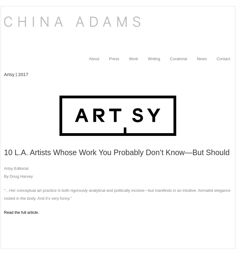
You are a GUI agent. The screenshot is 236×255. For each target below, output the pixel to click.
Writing (154, 58)
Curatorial (178, 58)
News (202, 58)
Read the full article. (21, 212)
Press (114, 58)
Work (133, 58)
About (94, 58)
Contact (223, 58)
